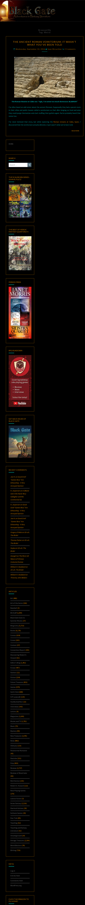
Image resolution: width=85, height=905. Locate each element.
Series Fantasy (15, 803)
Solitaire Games (16, 813)
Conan (12, 640)
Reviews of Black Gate (18, 773)
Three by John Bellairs (18, 578)
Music (12, 726)
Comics (13, 635)
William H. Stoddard (17, 567)
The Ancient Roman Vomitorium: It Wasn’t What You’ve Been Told (44, 43)
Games (13, 687)
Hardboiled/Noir (16, 702)
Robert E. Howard (17, 786)
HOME (11, 144)
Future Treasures (16, 682)
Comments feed (16, 881)
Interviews (14, 707)
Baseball (13, 608)
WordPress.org (16, 885)
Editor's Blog (15, 663)
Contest (13, 645)
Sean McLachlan (55, 49)
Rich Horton (15, 781)
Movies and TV (15, 721)
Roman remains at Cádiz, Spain (66, 122)
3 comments (70, 49)
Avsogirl (13, 556)
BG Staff (13, 613)
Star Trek (13, 818)
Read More (76, 131)
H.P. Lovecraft (15, 697)
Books (12, 630)
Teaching (13, 823)
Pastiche (13, 758)
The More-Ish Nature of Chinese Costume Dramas (19, 559)
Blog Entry (14, 626)
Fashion (13, 672)
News (12, 741)
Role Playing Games (18, 790)
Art (11, 598)
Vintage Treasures (17, 840)
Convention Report (17, 650)
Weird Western (15, 845)
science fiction (15, 798)
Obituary (13, 746)
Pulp (12, 763)
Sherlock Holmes (16, 808)
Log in (12, 871)
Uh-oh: (17, 570)
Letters (13, 711)
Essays (12, 668)
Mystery (13, 731)
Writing (13, 850)
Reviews (13, 768)
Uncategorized (16, 835)
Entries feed (15, 876)
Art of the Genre (16, 603)
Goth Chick (14, 692)
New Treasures (15, 736)
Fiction (13, 677)
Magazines (14, 716)
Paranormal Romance (18, 750)
